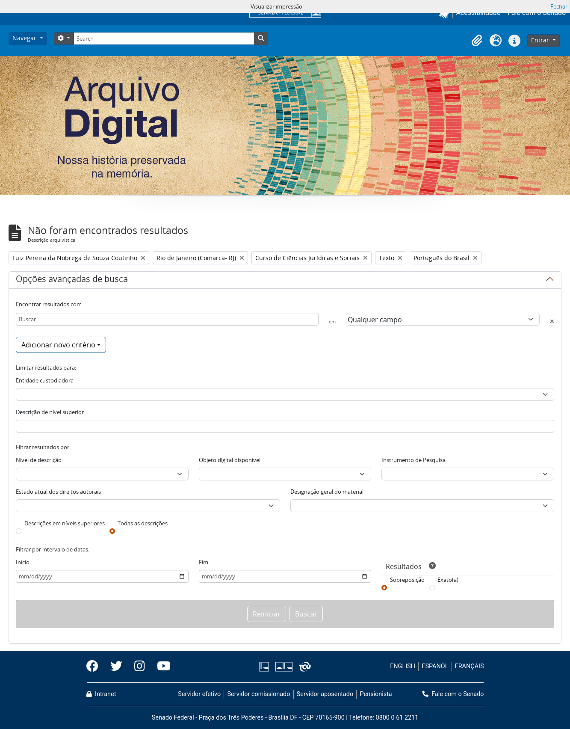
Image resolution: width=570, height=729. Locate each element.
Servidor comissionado (258, 694)
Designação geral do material (326, 491)
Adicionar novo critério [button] (58, 345)
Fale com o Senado (453, 694)
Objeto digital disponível (229, 460)
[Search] (164, 38)
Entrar (541, 40)
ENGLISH (402, 666)
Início (23, 562)
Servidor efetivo (199, 694)
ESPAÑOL (435, 666)
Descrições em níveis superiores (64, 523)
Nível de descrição (39, 460)
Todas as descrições (143, 523)
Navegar (25, 38)
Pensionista (376, 694)
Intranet (101, 694)
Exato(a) (447, 580)
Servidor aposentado (325, 694)
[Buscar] (167, 319)
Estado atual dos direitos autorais (58, 491)
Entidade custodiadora (45, 380)
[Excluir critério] (552, 321)
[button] (476, 40)
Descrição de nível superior (50, 412)
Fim (203, 562)
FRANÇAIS (469, 666)
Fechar (558, 6)
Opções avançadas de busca (72, 280)
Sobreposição (407, 580)
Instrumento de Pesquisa (413, 460)
